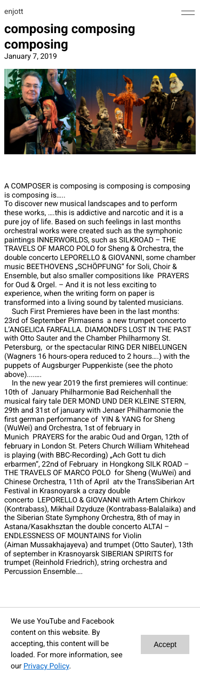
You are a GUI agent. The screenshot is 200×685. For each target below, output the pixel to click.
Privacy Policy (46, 666)
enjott (13, 11)
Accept (165, 644)
